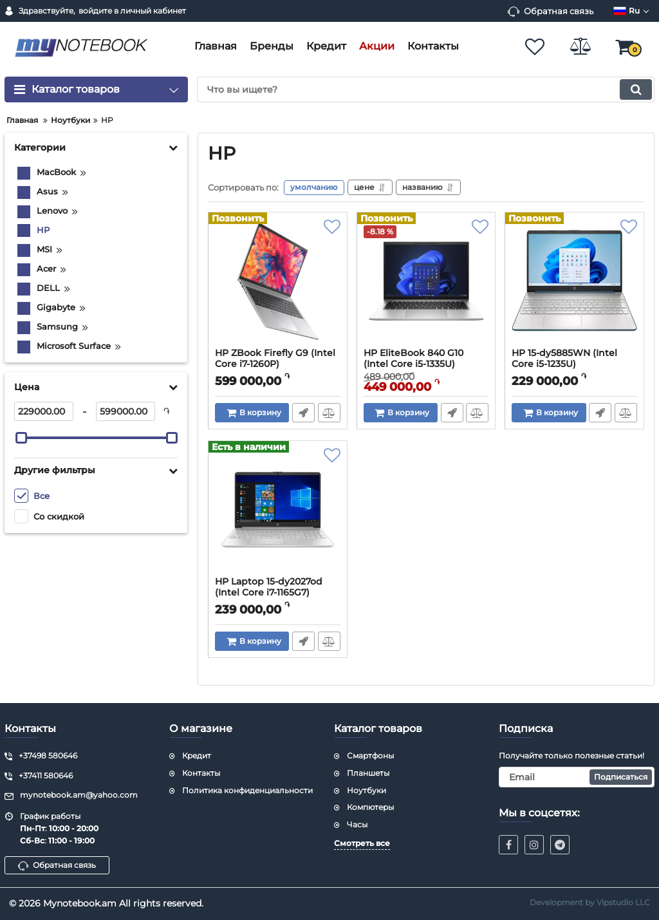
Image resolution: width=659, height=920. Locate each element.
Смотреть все (362, 843)
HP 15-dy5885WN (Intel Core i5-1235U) (564, 359)
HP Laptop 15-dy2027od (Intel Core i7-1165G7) (268, 588)
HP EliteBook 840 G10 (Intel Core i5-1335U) (413, 359)
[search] (425, 89)
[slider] (21, 438)
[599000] (125, 411)
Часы (357, 824)
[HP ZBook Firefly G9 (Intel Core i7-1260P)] (277, 284)
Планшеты (368, 773)
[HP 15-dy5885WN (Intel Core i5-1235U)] (574, 284)
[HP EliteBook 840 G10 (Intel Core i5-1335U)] (426, 284)
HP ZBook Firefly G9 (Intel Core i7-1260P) (275, 359)
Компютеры (370, 807)
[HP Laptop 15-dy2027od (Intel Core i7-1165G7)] (277, 512)
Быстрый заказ (303, 413)
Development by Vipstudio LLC (590, 902)
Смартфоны (370, 755)
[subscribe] (576, 777)
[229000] (43, 411)
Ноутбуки (366, 790)
